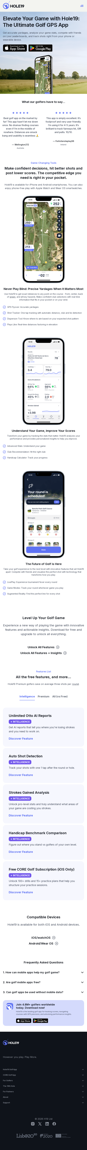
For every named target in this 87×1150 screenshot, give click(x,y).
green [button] (12, 297)
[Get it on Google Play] (40, 48)
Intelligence (27, 696)
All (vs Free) (60, 696)
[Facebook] (54, 1124)
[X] (40, 1124)
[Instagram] (33, 1124)
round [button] (75, 684)
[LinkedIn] (47, 1124)
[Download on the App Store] (15, 48)
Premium (43, 696)
